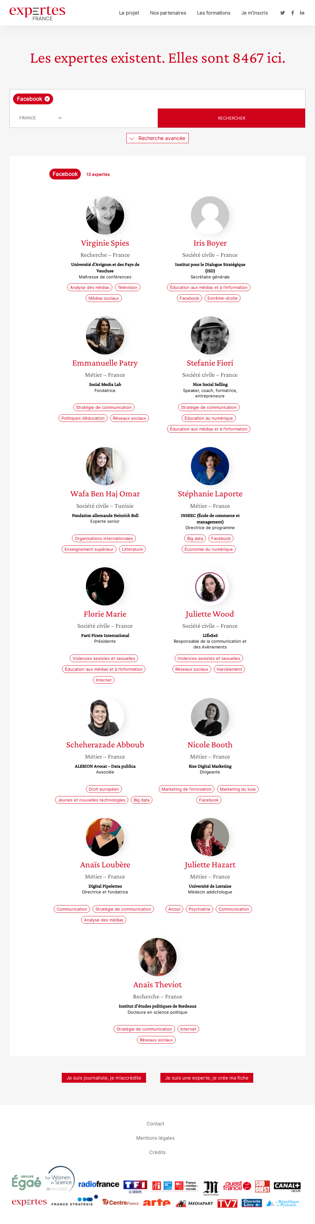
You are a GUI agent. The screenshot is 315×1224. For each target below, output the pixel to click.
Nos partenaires (168, 13)
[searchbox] (105, 98)
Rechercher (231, 118)
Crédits (157, 1152)
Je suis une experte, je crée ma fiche (206, 1078)
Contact (155, 1123)
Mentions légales (155, 1138)
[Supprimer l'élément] (47, 98)
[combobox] (157, 98)
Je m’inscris (254, 13)
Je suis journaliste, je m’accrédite (103, 1078)
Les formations (213, 13)
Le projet (129, 13)
